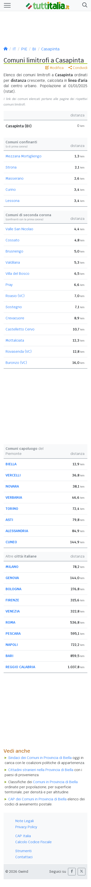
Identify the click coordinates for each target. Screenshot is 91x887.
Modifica (54, 68)
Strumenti (23, 851)
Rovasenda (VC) (19, 351)
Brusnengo (14, 251)
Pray (9, 285)
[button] (83, 5)
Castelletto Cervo (20, 329)
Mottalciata (15, 340)
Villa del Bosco (17, 273)
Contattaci (24, 857)
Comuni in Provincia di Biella (55, 782)
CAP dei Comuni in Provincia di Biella (37, 799)
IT (14, 49)
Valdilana (13, 262)
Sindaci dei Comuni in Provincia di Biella (40, 758)
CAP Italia (23, 836)
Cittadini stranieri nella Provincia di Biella (40, 770)
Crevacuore (15, 318)
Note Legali (24, 821)
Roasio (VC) (15, 296)
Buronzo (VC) (16, 362)
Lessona (12, 201)
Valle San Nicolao (19, 229)
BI (34, 49)
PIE (24, 49)
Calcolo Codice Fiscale (33, 842)
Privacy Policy (26, 827)
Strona (11, 167)
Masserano (15, 178)
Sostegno (14, 307)
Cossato (12, 240)
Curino (11, 189)
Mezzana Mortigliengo (23, 156)
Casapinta (50, 49)
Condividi (77, 68)
